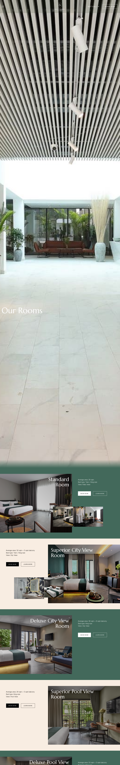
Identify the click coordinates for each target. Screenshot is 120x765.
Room (62, 484)
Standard (58, 479)
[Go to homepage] (60, 7)
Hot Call (93, 7)
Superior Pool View (72, 691)
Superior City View (72, 550)
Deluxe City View (49, 621)
